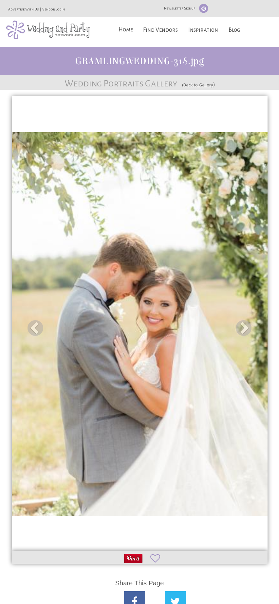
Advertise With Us (23, 9)
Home (126, 30)
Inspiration (203, 30)
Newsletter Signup (179, 8)
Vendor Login (53, 9)
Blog (234, 30)
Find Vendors (160, 30)
